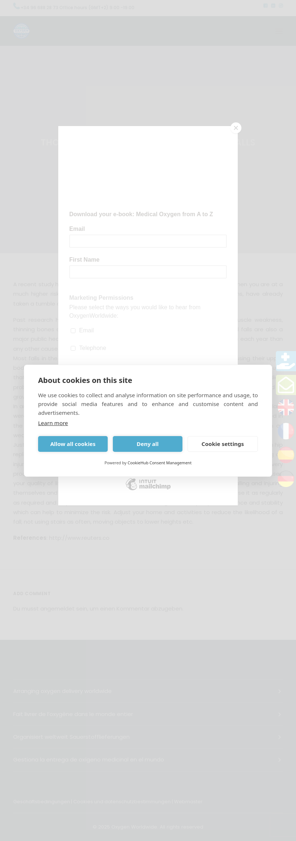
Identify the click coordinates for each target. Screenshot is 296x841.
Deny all (148, 443)
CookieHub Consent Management (159, 462)
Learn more (53, 423)
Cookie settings (222, 443)
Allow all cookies (73, 443)
